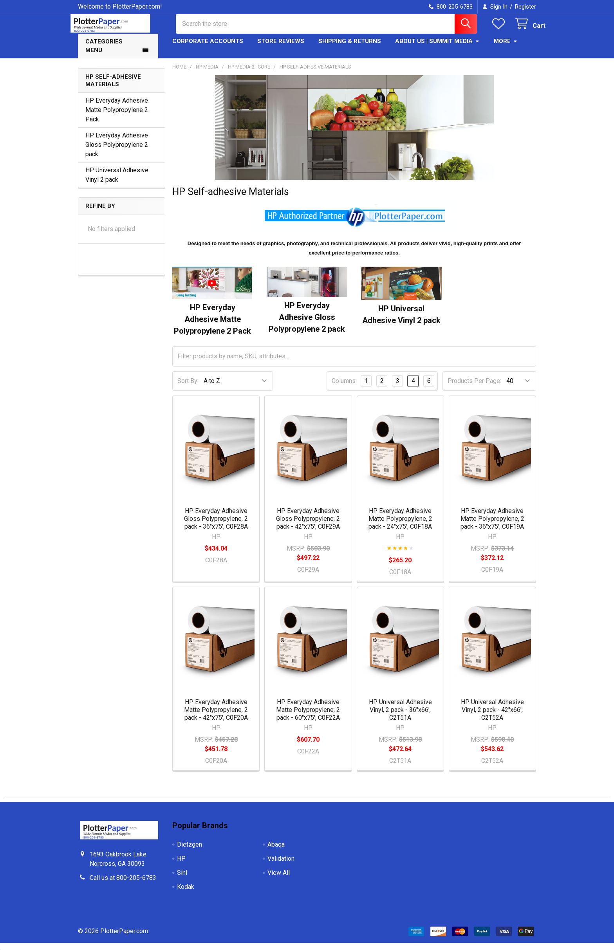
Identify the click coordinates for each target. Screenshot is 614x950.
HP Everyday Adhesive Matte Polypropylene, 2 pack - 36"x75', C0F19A (492, 525)
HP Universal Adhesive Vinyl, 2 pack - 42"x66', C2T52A (492, 716)
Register (525, 6)
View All (278, 879)
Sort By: (188, 388)
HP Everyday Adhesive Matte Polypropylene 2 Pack (116, 117)
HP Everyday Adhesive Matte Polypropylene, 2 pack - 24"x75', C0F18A (400, 525)
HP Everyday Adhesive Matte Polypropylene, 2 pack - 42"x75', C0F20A (216, 716)
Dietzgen (189, 851)
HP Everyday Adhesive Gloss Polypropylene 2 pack (116, 152)
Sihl (182, 879)
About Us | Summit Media (437, 48)
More (506, 48)
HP (181, 865)
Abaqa (276, 851)
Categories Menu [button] (104, 53)
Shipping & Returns (349, 48)
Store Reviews (280, 48)
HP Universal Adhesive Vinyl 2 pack (116, 181)
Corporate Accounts (207, 48)
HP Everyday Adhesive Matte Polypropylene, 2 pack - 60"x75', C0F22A (308, 716)
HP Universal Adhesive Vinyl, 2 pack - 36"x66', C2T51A (400, 716)
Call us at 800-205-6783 (123, 885)
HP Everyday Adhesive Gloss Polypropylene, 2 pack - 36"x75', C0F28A (216, 525)
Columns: (344, 388)
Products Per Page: (474, 388)
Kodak (185, 894)
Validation (280, 865)
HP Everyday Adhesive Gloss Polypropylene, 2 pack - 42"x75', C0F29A (308, 525)
